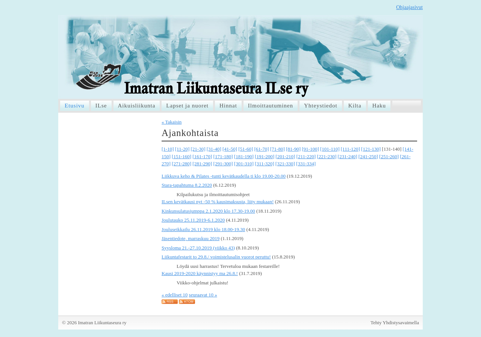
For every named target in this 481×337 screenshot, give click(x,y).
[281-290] (202, 163)
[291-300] (223, 163)
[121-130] (371, 149)
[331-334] (306, 163)
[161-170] (202, 156)
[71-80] (277, 149)
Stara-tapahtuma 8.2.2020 (187, 185)
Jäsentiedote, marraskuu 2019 (190, 238)
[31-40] (214, 149)
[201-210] (285, 156)
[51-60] (245, 149)
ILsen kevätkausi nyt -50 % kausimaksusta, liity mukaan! (218, 201)
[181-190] (244, 156)
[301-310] (244, 163)
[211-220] (306, 156)
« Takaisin (172, 122)
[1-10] (168, 149)
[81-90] (293, 149)
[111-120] (350, 149)
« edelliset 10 (175, 295)
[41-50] (229, 149)
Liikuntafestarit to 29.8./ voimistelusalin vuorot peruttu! (216, 257)
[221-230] (326, 156)
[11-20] (182, 149)
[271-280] (181, 163)
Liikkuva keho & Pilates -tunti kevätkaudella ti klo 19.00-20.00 (224, 176)
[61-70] (261, 149)
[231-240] (347, 156)
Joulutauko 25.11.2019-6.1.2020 (193, 220)
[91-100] (310, 149)
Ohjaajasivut (409, 7)
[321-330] (285, 163)
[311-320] (264, 163)
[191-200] (264, 156)
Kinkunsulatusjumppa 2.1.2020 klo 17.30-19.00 (208, 211)
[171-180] (223, 156)
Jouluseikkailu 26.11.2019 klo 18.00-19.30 (203, 229)
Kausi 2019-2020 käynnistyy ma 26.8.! (200, 273)
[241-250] (368, 156)
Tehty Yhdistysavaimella (395, 322)
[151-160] (181, 156)
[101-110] (330, 149)
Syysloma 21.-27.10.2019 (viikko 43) (198, 248)
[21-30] (198, 149)
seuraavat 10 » (203, 295)
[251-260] (389, 156)
